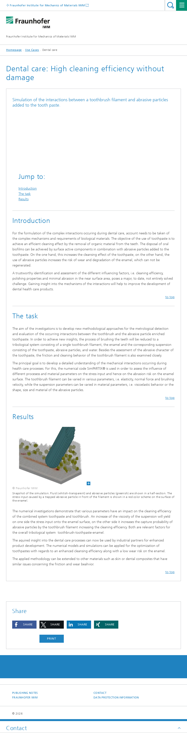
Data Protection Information (116, 697)
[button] (24, 625)
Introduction (28, 188)
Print (51, 638)
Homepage (14, 50)
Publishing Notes (25, 693)
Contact (100, 693)
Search (170, 5)
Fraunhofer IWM (24, 697)
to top (170, 297)
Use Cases (32, 50)
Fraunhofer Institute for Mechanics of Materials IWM (41, 36)
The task (25, 194)
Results (23, 199)
